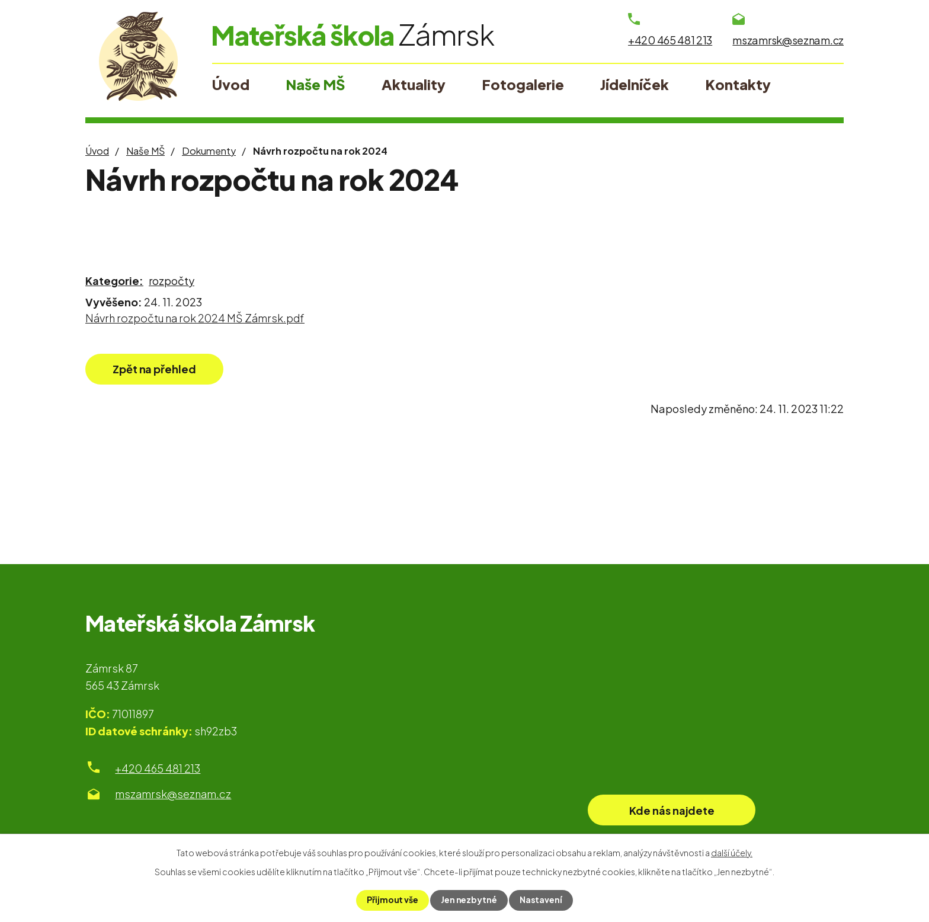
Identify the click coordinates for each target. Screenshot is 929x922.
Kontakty (738, 84)
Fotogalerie (523, 84)
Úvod (97, 151)
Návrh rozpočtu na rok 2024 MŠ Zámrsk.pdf (195, 318)
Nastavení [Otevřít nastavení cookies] (541, 900)
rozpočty (171, 280)
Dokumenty (209, 151)
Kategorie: (114, 280)
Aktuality (414, 84)
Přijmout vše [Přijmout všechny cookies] (392, 900)
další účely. (731, 852)
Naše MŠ (145, 151)
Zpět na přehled (155, 369)
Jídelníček (634, 84)
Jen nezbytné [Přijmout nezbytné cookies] (469, 900)
